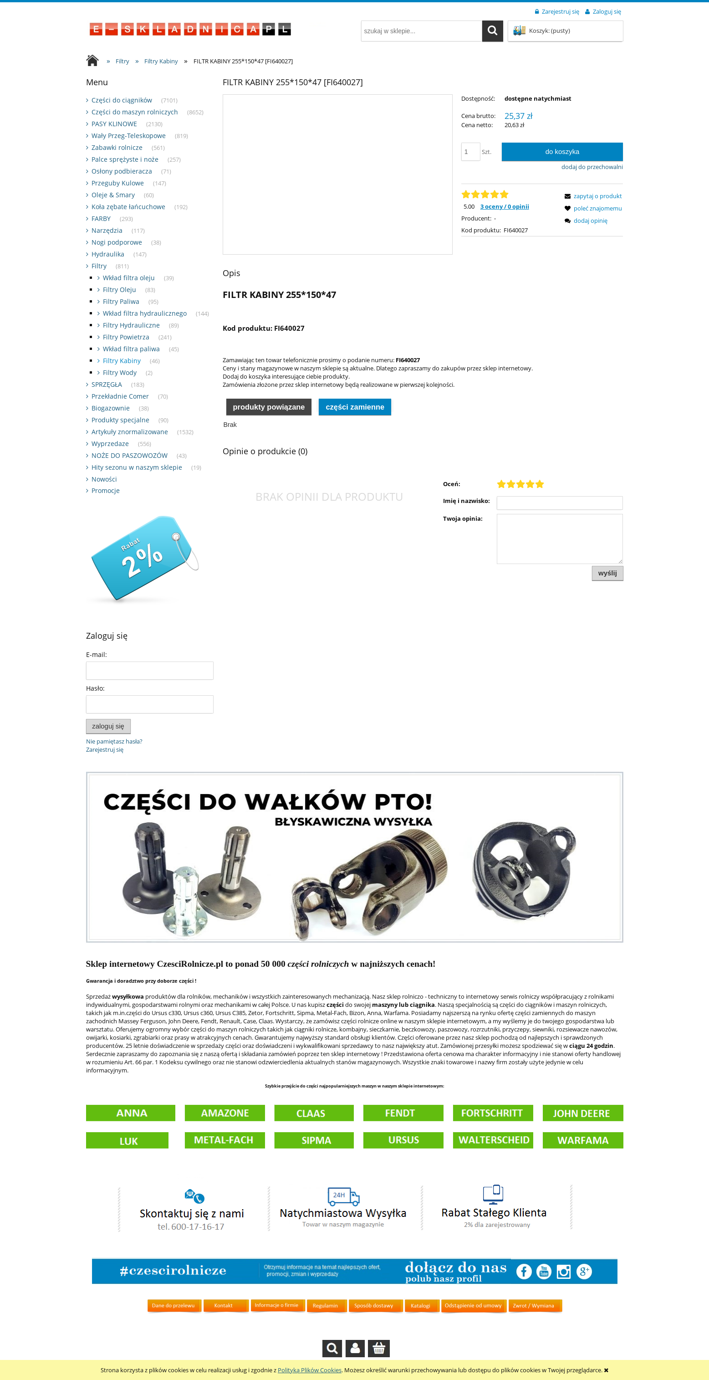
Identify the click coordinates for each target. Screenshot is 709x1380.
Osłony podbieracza (122, 171)
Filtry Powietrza (126, 337)
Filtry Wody (120, 372)
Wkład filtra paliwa (131, 348)
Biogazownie (111, 408)
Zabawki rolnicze (117, 147)
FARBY (101, 218)
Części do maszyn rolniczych (135, 112)
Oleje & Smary (113, 194)
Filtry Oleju (119, 289)
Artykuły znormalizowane (130, 431)
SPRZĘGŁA (107, 384)
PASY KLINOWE (114, 123)
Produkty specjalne (120, 420)
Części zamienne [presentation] (355, 407)
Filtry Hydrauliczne (131, 325)
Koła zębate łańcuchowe (128, 206)
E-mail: (96, 654)
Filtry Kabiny (122, 360)
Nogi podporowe (117, 242)
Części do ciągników (122, 100)
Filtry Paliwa (121, 301)
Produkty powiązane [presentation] (269, 407)
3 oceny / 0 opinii (504, 206)
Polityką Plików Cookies (310, 1370)
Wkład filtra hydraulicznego (145, 313)
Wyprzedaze (110, 443)
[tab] (269, 406)
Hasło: (95, 688)
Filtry (99, 266)
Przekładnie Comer (120, 396)
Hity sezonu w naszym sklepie (137, 467)
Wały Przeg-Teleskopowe (129, 135)
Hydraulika (108, 254)
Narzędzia (107, 230)
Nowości (104, 479)
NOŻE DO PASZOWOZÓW (130, 455)
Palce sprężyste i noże (125, 159)
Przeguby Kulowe (118, 183)
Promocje (106, 490)
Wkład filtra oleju (129, 277)
